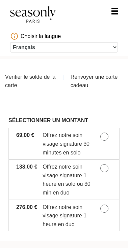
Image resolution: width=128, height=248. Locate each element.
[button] (64, 144)
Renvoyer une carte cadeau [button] (94, 81)
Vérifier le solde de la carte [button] (30, 81)
